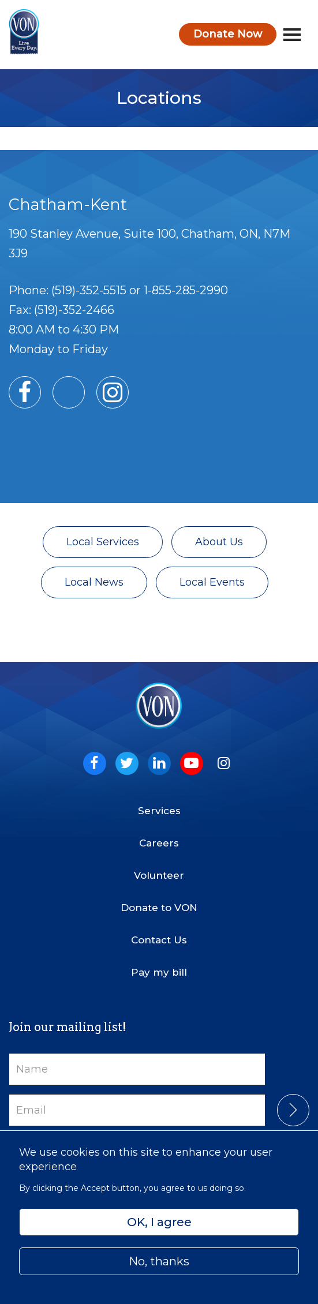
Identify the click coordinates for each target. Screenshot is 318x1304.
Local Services (102, 541)
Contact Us (159, 940)
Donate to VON (159, 907)
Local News (94, 582)
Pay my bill (159, 972)
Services (159, 810)
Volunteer (159, 875)
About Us (219, 541)
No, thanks (159, 1261)
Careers (159, 843)
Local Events (212, 582)
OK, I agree (159, 1222)
